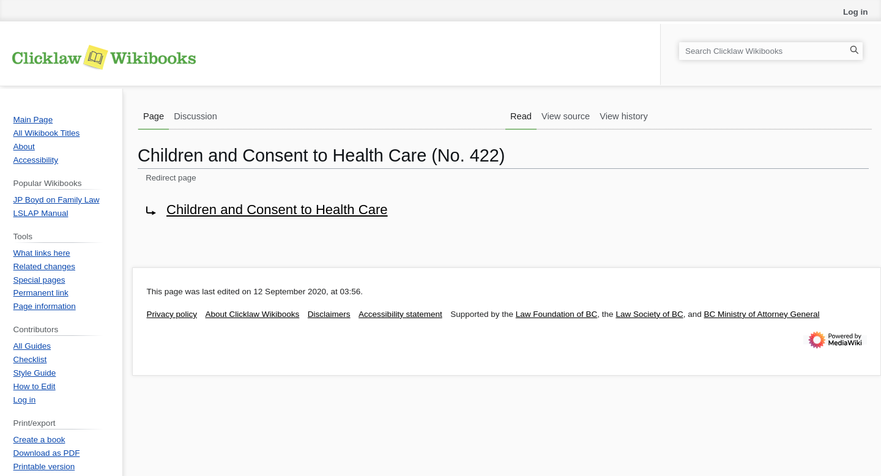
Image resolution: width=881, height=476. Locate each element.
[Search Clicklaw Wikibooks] (771, 51)
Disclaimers (329, 314)
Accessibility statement (400, 314)
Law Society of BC (649, 314)
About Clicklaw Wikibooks (253, 314)
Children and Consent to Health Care (277, 209)
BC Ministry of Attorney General (761, 314)
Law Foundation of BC (557, 314)
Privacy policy (172, 314)
